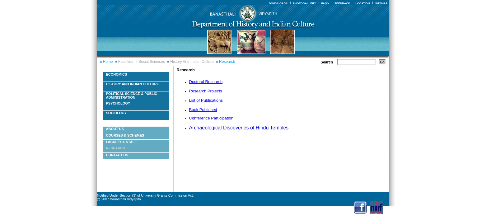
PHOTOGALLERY (304, 3)
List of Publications (206, 100)
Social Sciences (151, 61)
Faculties (125, 61)
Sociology (116, 113)
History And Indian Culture (191, 61)
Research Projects (205, 91)
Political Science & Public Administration (131, 95)
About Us (115, 129)
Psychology (118, 103)
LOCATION (362, 3)
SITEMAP (381, 3)
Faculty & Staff (121, 142)
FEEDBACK (342, 3)
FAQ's (325, 3)
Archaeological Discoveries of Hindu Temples (239, 127)
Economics (116, 74)
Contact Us (117, 155)
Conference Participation (211, 118)
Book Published (203, 109)
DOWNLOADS (278, 3)
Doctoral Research (206, 81)
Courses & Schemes (125, 135)
